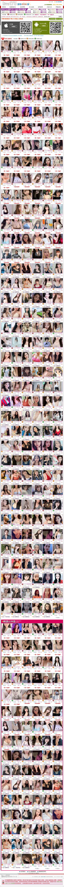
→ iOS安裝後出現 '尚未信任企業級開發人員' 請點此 (11, 35)
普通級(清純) (29, 14)
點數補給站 (13, 7)
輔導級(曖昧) (20, 14)
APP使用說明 (52, 18)
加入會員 (31, 7)
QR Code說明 (59, 18)
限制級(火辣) (12, 14)
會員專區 (22, 7)
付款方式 (49, 7)
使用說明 (40, 7)
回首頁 (4, 7)
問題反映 (58, 7)
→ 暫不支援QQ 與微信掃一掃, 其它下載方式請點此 (33, 35)
